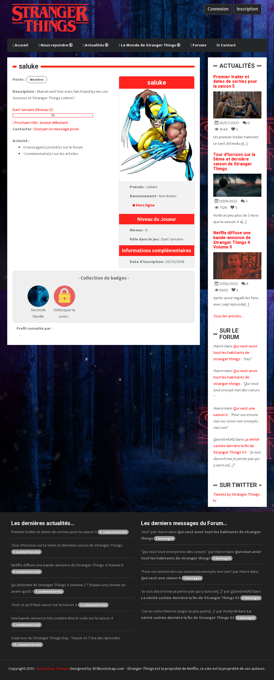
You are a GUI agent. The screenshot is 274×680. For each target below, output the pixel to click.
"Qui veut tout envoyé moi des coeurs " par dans (201, 555)
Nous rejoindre (55, 45)
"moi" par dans (201, 535)
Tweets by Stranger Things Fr (236, 497)
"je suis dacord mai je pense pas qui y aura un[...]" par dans (201, 594)
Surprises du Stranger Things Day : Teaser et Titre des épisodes (65, 641)
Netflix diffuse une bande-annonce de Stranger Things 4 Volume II (232, 240)
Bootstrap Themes (53, 668)
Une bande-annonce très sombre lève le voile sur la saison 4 (62, 621)
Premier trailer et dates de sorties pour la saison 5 (235, 81)
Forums (198, 45)
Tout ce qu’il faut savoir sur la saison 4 (60, 604)
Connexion (218, 9)
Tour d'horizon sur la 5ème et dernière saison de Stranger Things (234, 161)
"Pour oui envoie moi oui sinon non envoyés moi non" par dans (199, 574)
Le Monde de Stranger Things (149, 45)
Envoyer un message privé (56, 129)
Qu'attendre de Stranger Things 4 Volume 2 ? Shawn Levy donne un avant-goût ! (68, 588)
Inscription (247, 9)
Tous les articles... (228, 316)
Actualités (95, 45)
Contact (226, 45)
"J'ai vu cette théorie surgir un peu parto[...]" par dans (199, 614)
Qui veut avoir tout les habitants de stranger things (235, 352)
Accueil (20, 45)
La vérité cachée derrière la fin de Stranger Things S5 (236, 446)
